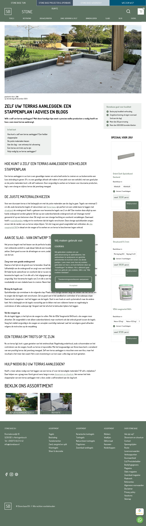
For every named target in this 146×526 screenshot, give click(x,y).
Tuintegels (80, 437)
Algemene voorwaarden (134, 485)
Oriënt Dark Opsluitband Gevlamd (123, 175)
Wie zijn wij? (129, 434)
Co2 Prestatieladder (132, 461)
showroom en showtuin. (64, 374)
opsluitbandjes (17, 220)
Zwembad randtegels (84, 447)
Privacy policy (129, 492)
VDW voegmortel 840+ (122, 309)
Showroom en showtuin (133, 437)
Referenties (129, 482)
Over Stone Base (131, 428)
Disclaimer (128, 488)
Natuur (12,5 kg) (131, 321)
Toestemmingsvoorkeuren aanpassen (73, 279)
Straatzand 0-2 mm (121, 241)
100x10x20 (126, 187)
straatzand (9, 210)
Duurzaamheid (130, 458)
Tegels (11, 18)
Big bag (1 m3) (131, 254)
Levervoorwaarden (131, 451)
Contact (127, 441)
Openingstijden (130, 444)
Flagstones (80, 444)
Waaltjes (107, 437)
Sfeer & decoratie (56, 451)
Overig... (134, 18)
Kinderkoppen (109, 447)
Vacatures (128, 495)
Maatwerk (128, 478)
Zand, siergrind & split (68, 18)
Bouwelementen (46, 18)
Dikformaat (108, 441)
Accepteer (73, 285)
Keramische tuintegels (85, 434)
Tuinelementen (55, 441)
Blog (120, 18)
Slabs (108, 18)
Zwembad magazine (132, 475)
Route (126, 447)
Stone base (51, 207)
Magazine (128, 468)
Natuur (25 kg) (118, 321)
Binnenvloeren (91, 18)
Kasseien (107, 444)
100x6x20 (117, 187)
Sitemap (127, 499)
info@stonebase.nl (12, 444)
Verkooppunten (130, 454)
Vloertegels (53, 447)
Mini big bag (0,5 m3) (119, 254)
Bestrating (27, 18)
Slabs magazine (130, 471)
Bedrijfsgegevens (131, 464)
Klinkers (107, 434)
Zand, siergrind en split (58, 444)
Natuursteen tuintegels (85, 441)
